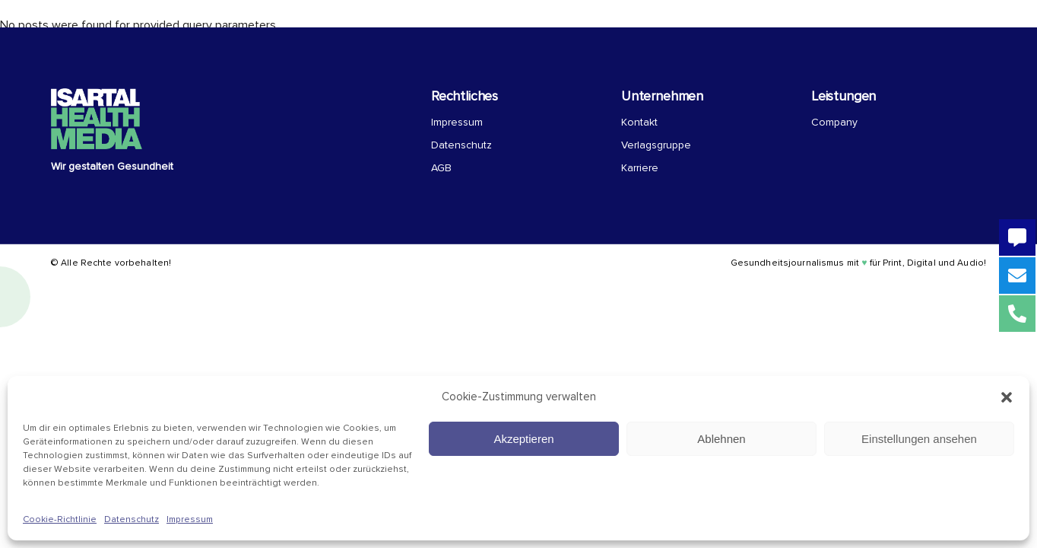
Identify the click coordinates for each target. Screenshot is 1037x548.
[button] (1006, 397)
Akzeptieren (523, 438)
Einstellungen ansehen (919, 438)
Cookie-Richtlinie (60, 519)
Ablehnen (721, 438)
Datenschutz (131, 519)
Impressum (189, 519)
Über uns (441, 23)
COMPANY (560, 23)
